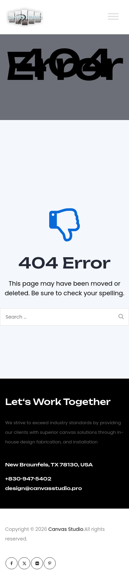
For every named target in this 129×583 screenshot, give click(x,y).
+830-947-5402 (28, 478)
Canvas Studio (65, 529)
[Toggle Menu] (113, 16)
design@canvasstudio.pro (43, 488)
